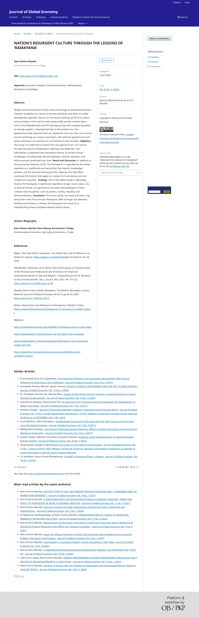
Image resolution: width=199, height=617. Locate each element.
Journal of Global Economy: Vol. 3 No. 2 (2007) (80, 538)
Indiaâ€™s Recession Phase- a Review (84, 456)
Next (132, 467)
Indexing (41, 17)
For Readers (153, 57)
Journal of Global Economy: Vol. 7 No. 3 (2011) (64, 405)
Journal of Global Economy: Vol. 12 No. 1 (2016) (97, 561)
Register (177, 2)
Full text (108, 60)
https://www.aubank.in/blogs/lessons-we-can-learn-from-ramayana (49, 333)
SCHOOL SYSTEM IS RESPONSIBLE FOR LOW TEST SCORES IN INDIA (102, 386)
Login (187, 2)
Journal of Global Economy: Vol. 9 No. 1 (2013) (72, 495)
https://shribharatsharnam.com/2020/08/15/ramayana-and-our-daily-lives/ (53, 326)
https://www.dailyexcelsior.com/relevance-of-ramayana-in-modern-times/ (53, 309)
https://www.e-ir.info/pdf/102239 (51, 257)
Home (17, 33)
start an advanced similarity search (46, 473)
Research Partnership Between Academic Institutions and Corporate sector (79, 409)
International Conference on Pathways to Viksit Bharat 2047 (42, 23)
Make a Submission (159, 38)
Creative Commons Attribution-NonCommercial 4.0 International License (119, 138)
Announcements (59, 17)
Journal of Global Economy (33, 11)
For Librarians (154, 66)
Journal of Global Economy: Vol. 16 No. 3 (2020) (71, 398)
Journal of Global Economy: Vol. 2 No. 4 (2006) (63, 569)
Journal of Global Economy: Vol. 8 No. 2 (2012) (69, 433)
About (81, 23)
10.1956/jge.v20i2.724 (119, 166)
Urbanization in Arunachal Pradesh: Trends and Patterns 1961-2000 (78, 542)
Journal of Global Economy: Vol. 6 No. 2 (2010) (89, 382)
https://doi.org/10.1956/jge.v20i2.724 (38, 75)
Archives (26, 17)
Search (182, 17)
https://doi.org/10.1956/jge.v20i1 (31, 298)
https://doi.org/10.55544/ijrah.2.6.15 (33, 283)
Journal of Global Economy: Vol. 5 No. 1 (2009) (60, 510)
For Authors (153, 61)
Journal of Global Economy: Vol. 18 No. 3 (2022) (62, 440)
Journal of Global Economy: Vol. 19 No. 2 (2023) (44, 390)
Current (13, 17)
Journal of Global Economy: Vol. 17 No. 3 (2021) (106, 503)
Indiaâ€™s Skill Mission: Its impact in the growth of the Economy (68, 444)
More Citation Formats (112, 172)
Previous (21, 467)
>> (22, 576)
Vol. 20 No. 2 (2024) (43, 33)
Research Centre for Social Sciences (91, 17)
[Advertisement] (157, 127)
